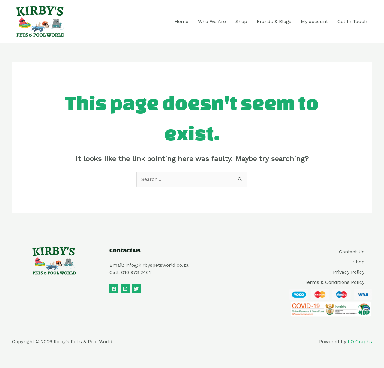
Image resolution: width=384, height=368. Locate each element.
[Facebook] (114, 288)
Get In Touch (352, 21)
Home (181, 21)
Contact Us (351, 252)
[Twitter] (136, 288)
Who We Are (212, 21)
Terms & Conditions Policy (334, 282)
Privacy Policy (348, 272)
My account (314, 21)
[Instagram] (125, 288)
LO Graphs (360, 341)
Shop (241, 21)
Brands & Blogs (274, 21)
